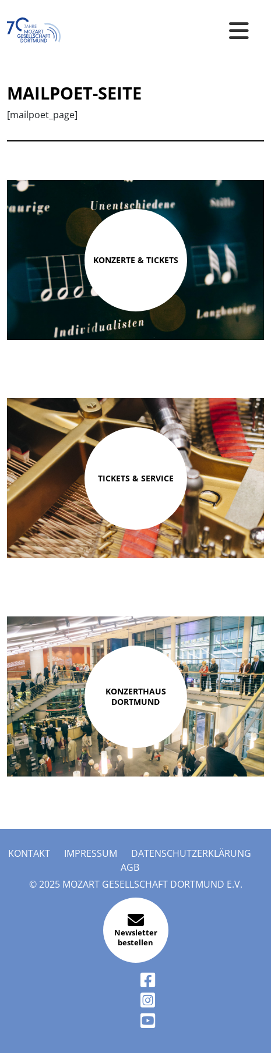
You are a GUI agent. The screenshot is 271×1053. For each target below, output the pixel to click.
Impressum (90, 853)
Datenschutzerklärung (191, 853)
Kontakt (29, 853)
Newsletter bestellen (135, 930)
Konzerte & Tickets (135, 259)
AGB (130, 867)
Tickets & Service (136, 478)
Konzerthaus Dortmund (135, 696)
